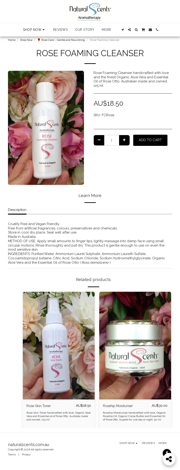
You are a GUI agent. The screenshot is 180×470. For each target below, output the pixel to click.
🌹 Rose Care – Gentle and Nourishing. (61, 40)
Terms (12, 454)
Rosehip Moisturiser (118, 406)
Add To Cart (150, 140)
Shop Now (26, 40)
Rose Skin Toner (39, 406)
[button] (122, 29)
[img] (59, 346)
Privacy (26, 454)
